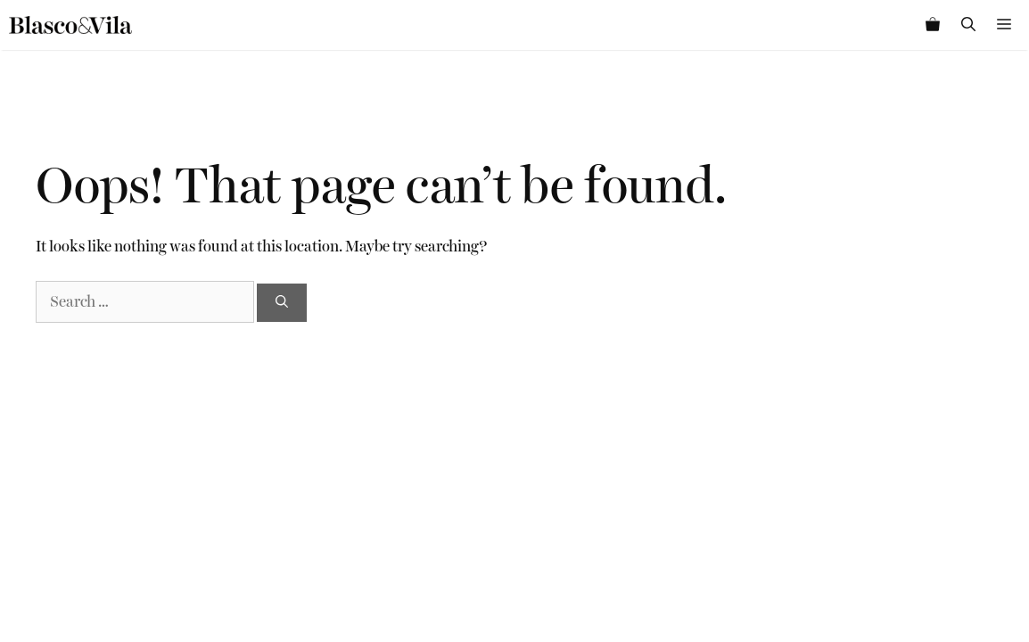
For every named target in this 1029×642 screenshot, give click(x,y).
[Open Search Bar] (968, 25)
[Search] (282, 303)
